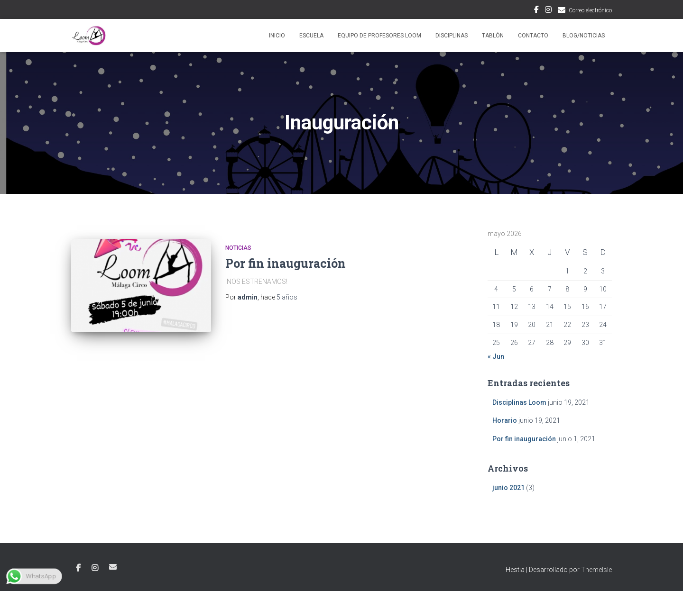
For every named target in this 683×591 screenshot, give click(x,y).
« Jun (496, 356)
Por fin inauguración (285, 263)
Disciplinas (451, 35)
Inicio (277, 35)
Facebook (536, 11)
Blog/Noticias (584, 35)
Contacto (533, 35)
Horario (504, 420)
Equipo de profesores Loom (379, 35)
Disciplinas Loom (519, 402)
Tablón (493, 35)
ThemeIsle (596, 569)
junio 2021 (508, 487)
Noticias (238, 248)
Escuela (311, 35)
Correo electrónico (590, 10)
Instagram (548, 11)
